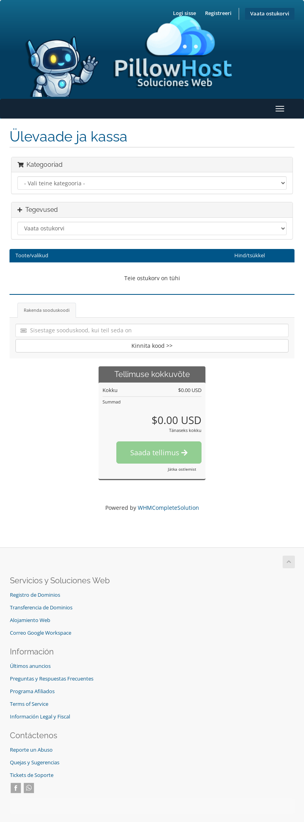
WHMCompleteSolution (168, 507)
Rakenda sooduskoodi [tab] (47, 310)
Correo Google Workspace (40, 633)
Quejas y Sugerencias (34, 762)
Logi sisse (184, 13)
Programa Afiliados (32, 691)
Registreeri (218, 13)
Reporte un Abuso (31, 750)
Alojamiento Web (30, 620)
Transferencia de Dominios (41, 607)
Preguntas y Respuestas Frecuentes (51, 678)
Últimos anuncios (30, 666)
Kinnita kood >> (152, 345)
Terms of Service (29, 704)
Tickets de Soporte (31, 775)
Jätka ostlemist (182, 469)
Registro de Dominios (35, 595)
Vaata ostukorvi (269, 13)
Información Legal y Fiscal (40, 716)
